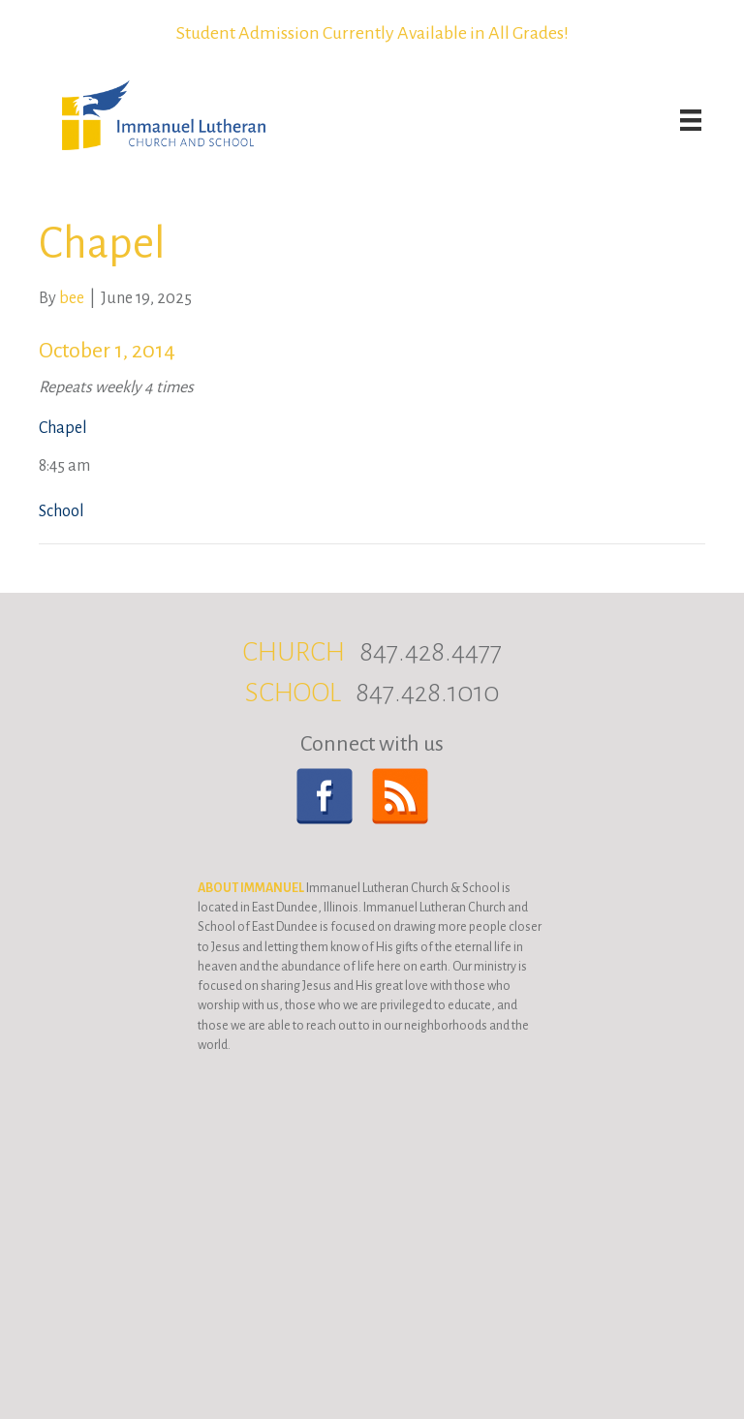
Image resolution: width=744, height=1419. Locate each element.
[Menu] (690, 120)
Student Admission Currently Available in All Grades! (372, 33)
